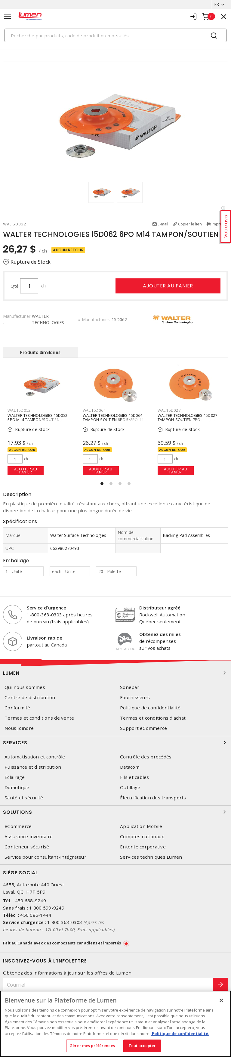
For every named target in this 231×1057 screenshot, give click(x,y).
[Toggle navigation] (7, 16)
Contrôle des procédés (145, 757)
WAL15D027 (169, 410)
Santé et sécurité (24, 798)
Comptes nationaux (142, 836)
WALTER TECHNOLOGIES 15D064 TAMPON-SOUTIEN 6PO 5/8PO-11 (113, 417)
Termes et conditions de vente (39, 718)
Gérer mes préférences (92, 1045)
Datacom (130, 767)
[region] (115, 1024)
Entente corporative (143, 847)
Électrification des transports (153, 798)
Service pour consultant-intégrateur (45, 857)
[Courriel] (108, 984)
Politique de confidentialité (150, 708)
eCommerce (18, 826)
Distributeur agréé (159, 608)
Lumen (115, 673)
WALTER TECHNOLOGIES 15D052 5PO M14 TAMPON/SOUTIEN (37, 417)
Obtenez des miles (160, 634)
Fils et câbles (134, 777)
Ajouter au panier (168, 285)
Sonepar (129, 687)
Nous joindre (19, 728)
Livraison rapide (44, 638)
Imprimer (220, 224)
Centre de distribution (30, 697)
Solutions (115, 812)
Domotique (17, 787)
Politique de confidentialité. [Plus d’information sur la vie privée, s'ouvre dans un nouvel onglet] (180, 1033)
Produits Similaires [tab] (40, 352)
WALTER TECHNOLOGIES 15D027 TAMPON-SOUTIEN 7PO (187, 417)
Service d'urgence (46, 608)
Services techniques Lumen (151, 857)
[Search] (115, 35)
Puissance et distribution (33, 767)
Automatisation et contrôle (35, 757)
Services (115, 742)
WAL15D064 (94, 410)
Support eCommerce (143, 728)
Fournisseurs (135, 697)
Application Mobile (141, 826)
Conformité (17, 708)
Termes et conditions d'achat (153, 718)
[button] (101, 483)
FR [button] (216, 4)
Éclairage (15, 777)
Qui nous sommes (25, 687)
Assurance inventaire (29, 836)
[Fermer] (221, 1000)
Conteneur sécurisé (27, 847)
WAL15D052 (19, 410)
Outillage (130, 787)
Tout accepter (142, 1045)
